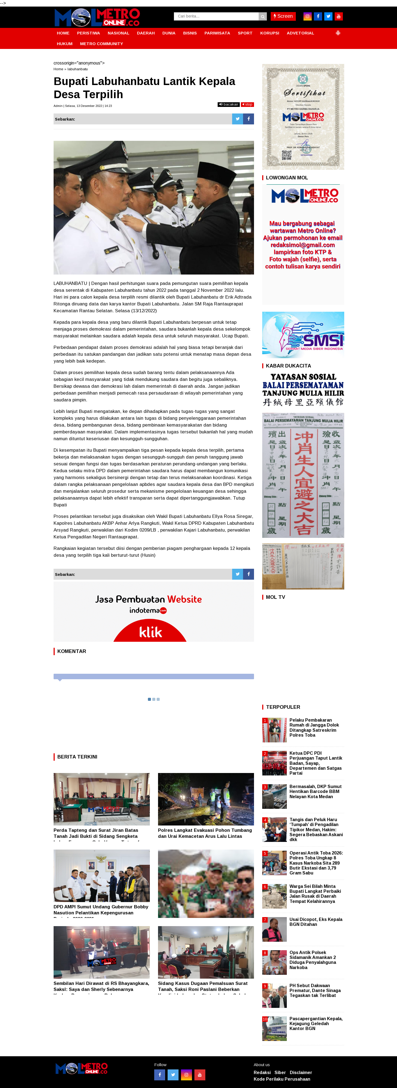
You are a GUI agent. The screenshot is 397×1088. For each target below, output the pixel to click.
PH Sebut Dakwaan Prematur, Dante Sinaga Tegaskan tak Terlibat (315, 990)
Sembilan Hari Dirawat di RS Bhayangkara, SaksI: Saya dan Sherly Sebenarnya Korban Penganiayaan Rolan (101, 989)
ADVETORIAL (300, 33)
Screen (283, 16)
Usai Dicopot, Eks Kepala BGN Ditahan (316, 922)
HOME (63, 33)
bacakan (228, 104)
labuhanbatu (78, 69)
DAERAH (146, 33)
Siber (280, 1072)
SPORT (245, 33)
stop (247, 104)
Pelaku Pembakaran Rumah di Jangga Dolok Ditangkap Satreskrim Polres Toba (314, 727)
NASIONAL (118, 33)
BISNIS (190, 33)
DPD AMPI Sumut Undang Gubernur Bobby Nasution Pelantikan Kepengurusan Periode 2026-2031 (101, 912)
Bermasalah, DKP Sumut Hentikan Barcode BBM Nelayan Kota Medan (316, 791)
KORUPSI (269, 33)
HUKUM (64, 43)
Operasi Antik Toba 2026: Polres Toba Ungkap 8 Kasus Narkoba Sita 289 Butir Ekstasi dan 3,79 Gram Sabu (316, 863)
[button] (338, 30)
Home (58, 69)
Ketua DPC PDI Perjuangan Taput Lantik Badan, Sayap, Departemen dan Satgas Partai (316, 763)
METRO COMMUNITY (101, 43)
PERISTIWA (88, 33)
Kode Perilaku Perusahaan (282, 1079)
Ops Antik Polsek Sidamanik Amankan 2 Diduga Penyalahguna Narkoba (313, 960)
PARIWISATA (217, 33)
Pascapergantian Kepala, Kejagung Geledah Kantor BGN (316, 1023)
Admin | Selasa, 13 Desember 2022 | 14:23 (83, 105)
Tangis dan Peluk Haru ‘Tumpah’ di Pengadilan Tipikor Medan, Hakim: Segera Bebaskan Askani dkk (316, 829)
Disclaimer (301, 1072)
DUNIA (169, 33)
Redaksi (262, 1072)
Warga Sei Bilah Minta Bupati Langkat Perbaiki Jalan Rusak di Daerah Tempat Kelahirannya (315, 894)
